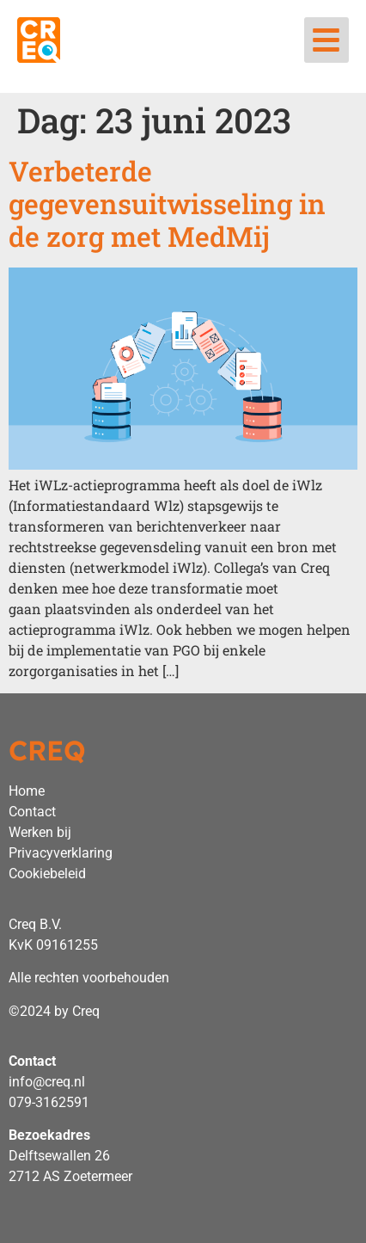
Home (27, 791)
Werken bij (40, 832)
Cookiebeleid (47, 873)
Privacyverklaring (61, 853)
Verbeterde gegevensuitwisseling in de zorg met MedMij (167, 203)
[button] (327, 40)
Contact (32, 811)
